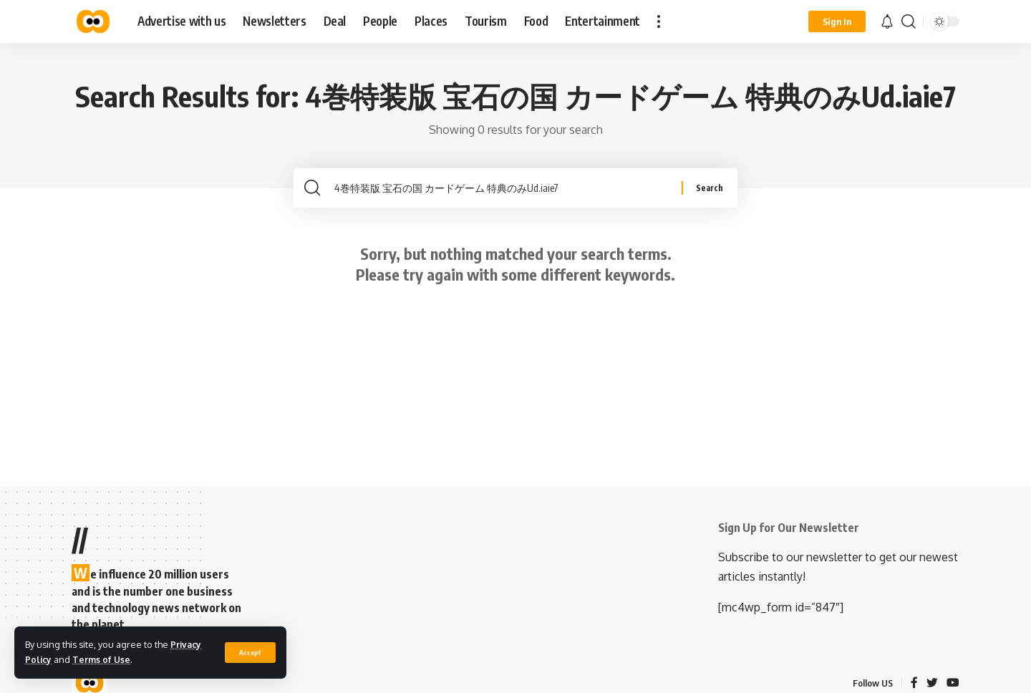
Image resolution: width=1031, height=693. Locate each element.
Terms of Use (103, 659)
